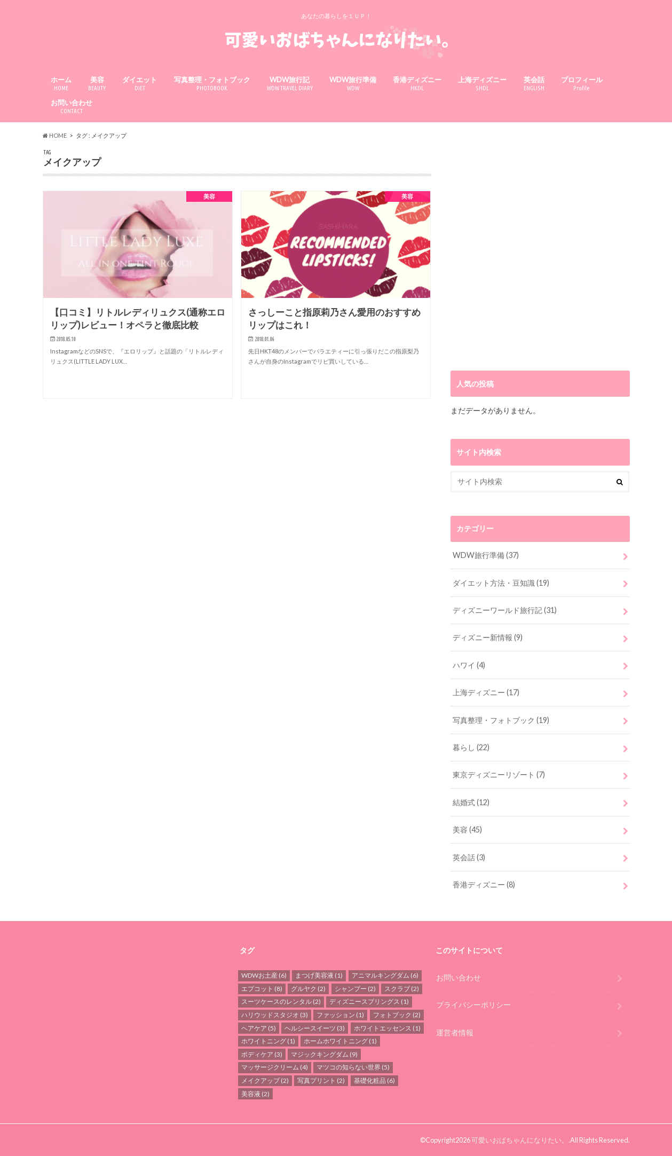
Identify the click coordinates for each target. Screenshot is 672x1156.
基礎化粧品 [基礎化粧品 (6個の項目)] (374, 1080)
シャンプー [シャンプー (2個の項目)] (355, 989)
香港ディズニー (417, 83)
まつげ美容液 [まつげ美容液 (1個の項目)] (319, 975)
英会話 (534, 83)
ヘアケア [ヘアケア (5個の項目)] (258, 1028)
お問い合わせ (71, 106)
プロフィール (582, 83)
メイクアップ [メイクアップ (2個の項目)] (265, 1080)
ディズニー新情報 (488, 637)
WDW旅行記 (290, 83)
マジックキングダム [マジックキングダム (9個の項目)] (324, 1054)
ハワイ (469, 665)
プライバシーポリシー (473, 1004)
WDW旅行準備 (352, 83)
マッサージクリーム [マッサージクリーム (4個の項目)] (274, 1067)
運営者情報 (454, 1031)
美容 (97, 83)
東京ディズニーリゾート (499, 774)
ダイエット (139, 83)
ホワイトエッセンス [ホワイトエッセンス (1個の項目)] (387, 1028)
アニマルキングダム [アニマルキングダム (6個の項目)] (385, 975)
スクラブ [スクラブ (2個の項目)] (401, 989)
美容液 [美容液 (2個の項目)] (255, 1093)
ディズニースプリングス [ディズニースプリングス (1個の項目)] (369, 1001)
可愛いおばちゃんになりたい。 (519, 1140)
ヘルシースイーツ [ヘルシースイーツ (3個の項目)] (314, 1028)
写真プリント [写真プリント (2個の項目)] (321, 1080)
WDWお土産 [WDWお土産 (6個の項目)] (264, 975)
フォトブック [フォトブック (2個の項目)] (397, 1015)
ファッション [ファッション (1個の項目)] (340, 1015)
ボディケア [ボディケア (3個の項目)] (261, 1054)
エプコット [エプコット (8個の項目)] (261, 989)
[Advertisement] (540, 252)
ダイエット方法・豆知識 (501, 582)
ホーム (61, 83)
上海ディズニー (482, 83)
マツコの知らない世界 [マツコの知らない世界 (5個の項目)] (353, 1067)
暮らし (471, 747)
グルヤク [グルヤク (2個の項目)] (308, 989)
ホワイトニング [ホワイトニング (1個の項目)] (268, 1041)
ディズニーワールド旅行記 (505, 610)
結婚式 (471, 802)
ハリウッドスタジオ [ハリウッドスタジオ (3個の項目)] (274, 1015)
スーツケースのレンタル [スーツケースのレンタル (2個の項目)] (281, 1001)
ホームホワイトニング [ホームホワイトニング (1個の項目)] (340, 1041)
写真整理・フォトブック (212, 83)
